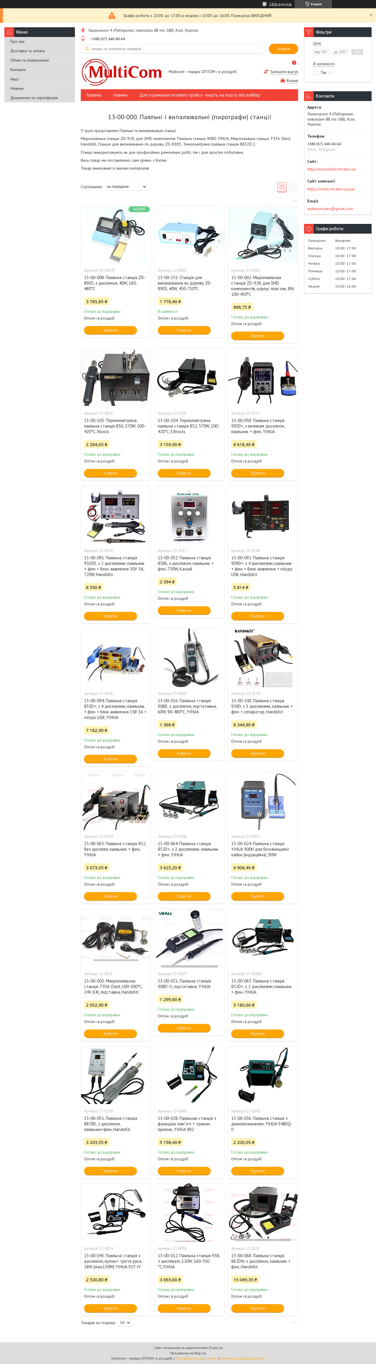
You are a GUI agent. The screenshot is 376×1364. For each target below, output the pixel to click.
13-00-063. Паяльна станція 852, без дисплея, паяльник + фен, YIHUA (115, 849)
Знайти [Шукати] (283, 49)
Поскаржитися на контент (196, 1358)
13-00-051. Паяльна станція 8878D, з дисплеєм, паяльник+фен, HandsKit (110, 1123)
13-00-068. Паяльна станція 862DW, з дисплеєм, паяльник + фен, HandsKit (261, 1261)
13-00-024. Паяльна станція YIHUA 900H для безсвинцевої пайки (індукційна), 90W (260, 849)
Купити (111, 330)
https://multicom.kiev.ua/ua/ (331, 189)
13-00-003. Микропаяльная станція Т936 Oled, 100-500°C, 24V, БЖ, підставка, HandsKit (113, 986)
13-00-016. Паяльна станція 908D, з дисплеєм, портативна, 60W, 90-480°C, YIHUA (187, 706)
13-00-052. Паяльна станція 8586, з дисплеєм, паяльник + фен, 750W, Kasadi (186, 563)
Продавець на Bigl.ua (188, 1353)
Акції (14, 79)
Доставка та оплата (27, 50)
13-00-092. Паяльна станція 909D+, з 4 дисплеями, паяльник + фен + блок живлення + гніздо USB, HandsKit (262, 566)
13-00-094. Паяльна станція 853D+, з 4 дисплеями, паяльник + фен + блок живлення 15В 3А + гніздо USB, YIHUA (115, 709)
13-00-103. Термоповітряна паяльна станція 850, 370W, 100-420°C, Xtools (115, 426)
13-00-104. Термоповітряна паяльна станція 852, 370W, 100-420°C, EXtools (188, 426)
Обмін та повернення (29, 60)
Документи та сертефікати (34, 97)
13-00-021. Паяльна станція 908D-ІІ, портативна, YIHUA (184, 983)
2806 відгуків (280, 4)
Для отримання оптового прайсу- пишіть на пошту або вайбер (200, 95)
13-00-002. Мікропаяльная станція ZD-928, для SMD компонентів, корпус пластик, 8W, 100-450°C (262, 286)
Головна (94, 95)
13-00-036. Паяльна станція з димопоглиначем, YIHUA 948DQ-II (262, 1123)
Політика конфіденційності (242, 1358)
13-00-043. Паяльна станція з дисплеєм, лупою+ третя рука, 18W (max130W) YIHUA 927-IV (113, 1261)
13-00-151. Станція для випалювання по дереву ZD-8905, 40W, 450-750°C (185, 283)
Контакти (18, 69)
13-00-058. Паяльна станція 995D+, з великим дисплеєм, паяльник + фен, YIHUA (258, 426)
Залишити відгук (284, 71)
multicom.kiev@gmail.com (330, 208)
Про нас (17, 41)
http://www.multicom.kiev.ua (331, 169)
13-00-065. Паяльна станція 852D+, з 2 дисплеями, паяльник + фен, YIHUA (261, 986)
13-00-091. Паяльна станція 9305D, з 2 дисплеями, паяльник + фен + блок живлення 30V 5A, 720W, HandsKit (114, 566)
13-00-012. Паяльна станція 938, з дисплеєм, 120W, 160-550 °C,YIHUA (189, 1261)
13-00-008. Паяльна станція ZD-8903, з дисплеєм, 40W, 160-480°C (114, 283)
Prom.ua (216, 1348)
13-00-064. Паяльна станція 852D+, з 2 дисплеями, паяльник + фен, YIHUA (188, 849)
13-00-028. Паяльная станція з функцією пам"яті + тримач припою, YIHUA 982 (187, 1123)
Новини (17, 88)
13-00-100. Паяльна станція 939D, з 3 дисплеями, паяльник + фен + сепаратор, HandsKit (262, 706)
